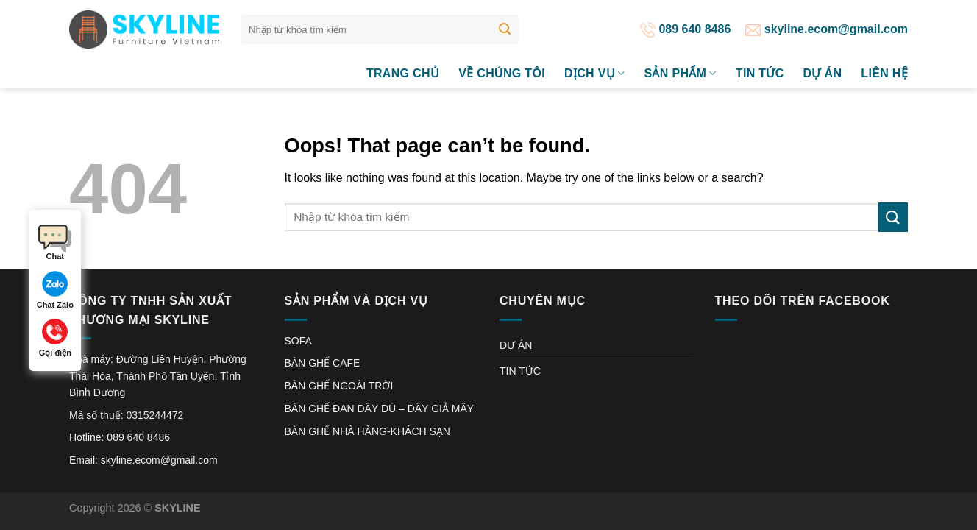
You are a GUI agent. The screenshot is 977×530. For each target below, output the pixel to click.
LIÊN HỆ (884, 73)
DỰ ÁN (822, 73)
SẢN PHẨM (680, 73)
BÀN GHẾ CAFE (322, 363)
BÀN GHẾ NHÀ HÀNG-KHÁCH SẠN (367, 431)
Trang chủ (402, 73)
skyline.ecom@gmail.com (826, 29)
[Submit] (504, 29)
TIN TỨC (760, 73)
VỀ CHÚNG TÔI (501, 73)
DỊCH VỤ (594, 73)
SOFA (298, 341)
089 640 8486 (685, 29)
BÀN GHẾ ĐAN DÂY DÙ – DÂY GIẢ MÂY (380, 408)
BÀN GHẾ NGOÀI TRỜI (339, 386)
